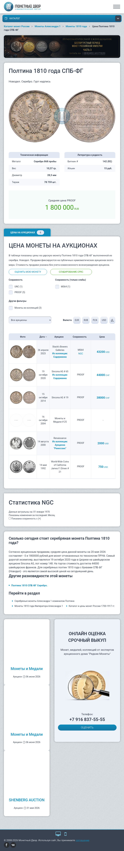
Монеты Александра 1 (48, 26)
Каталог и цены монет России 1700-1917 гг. (92, 606)
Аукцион (60, 336)
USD (104, 320)
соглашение (82, 840)
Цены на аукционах (27, 232)
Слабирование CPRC (71, 272)
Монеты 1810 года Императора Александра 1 (39, 606)
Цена (103, 336)
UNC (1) (18, 286)
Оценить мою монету (28, 272)
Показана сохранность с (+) (26, 518)
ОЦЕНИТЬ (87, 727)
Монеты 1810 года (76, 26)
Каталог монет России (17, 26)
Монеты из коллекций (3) (28, 307)
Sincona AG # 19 (60, 397)
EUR (77, 320)
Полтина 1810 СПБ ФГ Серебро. (29, 585)
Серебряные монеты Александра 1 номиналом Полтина (44, 601)
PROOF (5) (20, 292)
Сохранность (81, 336)
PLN (95, 320)
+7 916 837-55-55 (87, 719)
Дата (43, 336)
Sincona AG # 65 (60, 371)
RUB (86, 320)
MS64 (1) (65, 286)
